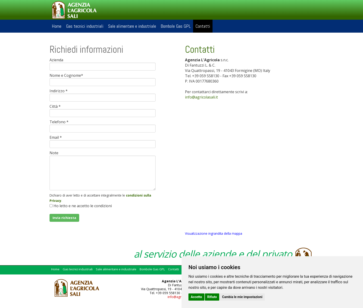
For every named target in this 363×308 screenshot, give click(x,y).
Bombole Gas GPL (176, 26)
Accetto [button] (196, 297)
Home (56, 26)
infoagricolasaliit (201, 97)
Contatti (202, 26)
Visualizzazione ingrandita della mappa (213, 233)
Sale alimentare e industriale (132, 26)
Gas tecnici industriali (84, 26)
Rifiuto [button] (212, 297)
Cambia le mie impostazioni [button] (242, 297)
